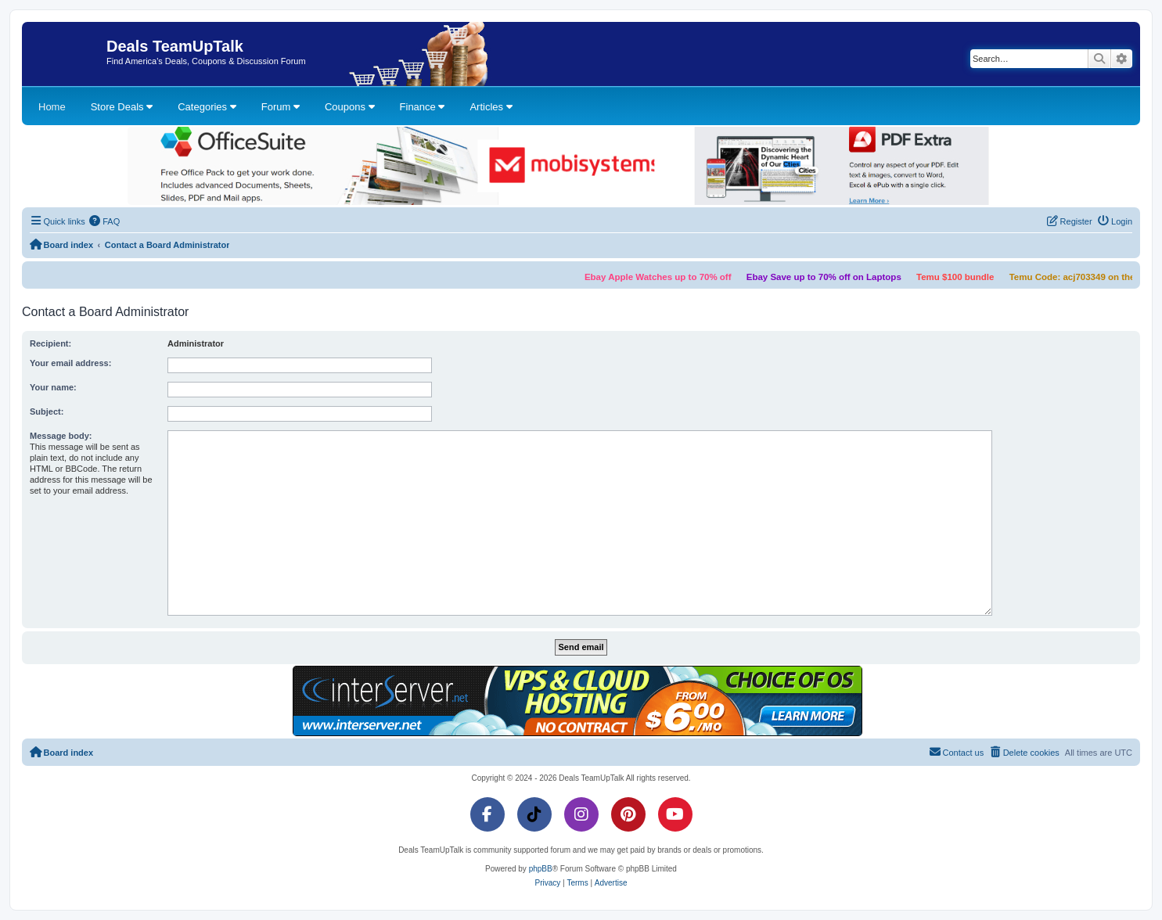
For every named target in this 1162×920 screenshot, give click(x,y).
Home (52, 107)
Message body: (61, 435)
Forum (280, 107)
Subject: (46, 411)
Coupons (350, 107)
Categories (207, 107)
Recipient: (50, 343)
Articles (490, 107)
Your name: (53, 387)
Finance (422, 107)
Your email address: (70, 363)
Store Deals (122, 107)
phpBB (540, 868)
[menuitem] (105, 221)
